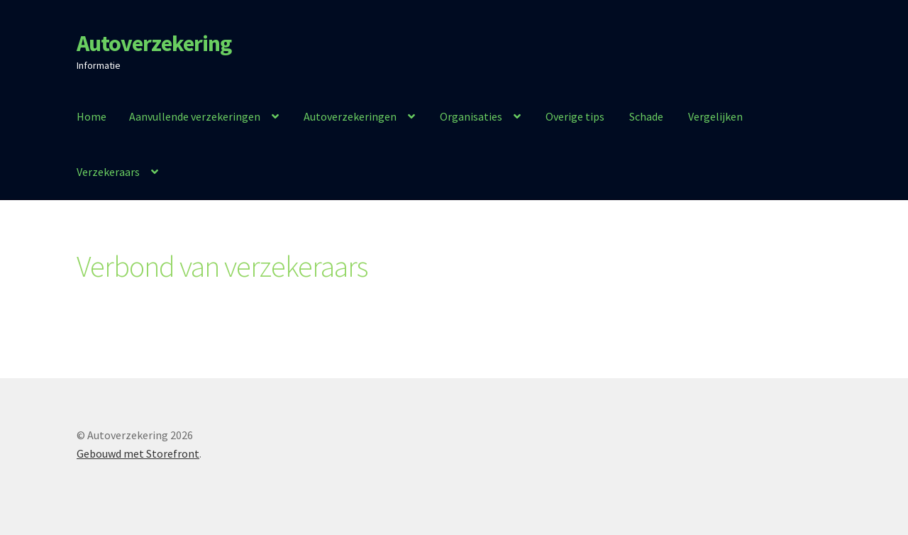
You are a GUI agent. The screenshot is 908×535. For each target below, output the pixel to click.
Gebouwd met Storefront (138, 453)
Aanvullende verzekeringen (194, 116)
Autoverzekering (154, 43)
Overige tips (575, 116)
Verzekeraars (108, 172)
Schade (646, 116)
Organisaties (471, 116)
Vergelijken (715, 116)
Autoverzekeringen (350, 116)
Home (91, 116)
